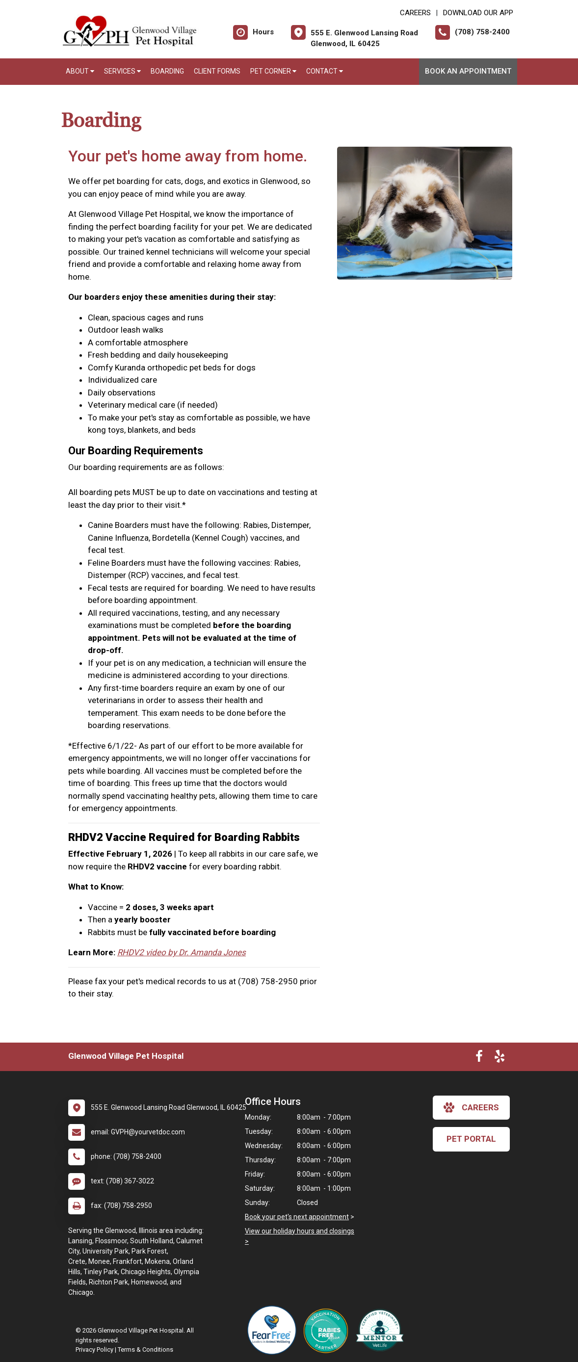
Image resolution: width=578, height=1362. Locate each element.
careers (471, 1107)
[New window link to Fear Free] (274, 1330)
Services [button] (122, 71)
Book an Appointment (468, 71)
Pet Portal (471, 1139)
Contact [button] (324, 71)
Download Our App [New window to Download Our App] (478, 12)
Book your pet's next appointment (297, 1217)
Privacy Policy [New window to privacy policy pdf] (94, 1349)
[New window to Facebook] (479, 1058)
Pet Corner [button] (273, 71)
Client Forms (217, 71)
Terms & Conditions (145, 1349)
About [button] (80, 71)
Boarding (167, 71)
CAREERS (415, 12)
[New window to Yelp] (499, 1058)
